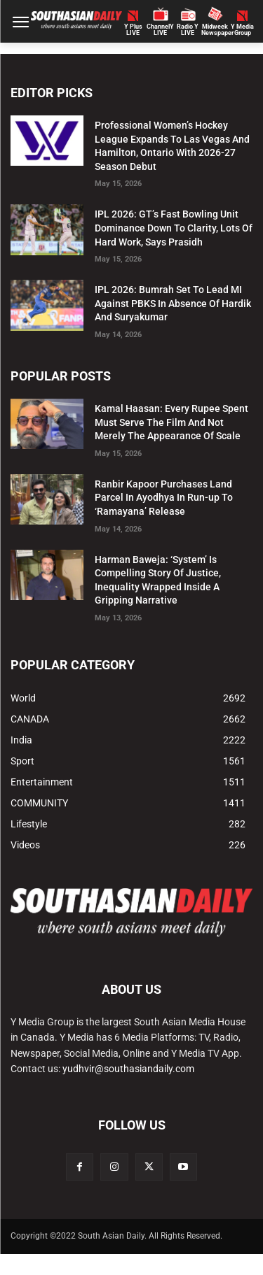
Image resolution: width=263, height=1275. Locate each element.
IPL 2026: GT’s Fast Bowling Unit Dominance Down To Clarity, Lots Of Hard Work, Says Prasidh (173, 227)
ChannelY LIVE (160, 30)
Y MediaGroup (242, 30)
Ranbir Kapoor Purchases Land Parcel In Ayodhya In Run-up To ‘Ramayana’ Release (164, 497)
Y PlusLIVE (133, 30)
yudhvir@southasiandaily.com (128, 1068)
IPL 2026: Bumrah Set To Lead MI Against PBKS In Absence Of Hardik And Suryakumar (173, 303)
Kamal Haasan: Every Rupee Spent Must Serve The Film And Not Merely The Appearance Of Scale (171, 422)
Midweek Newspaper (215, 30)
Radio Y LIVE (187, 30)
